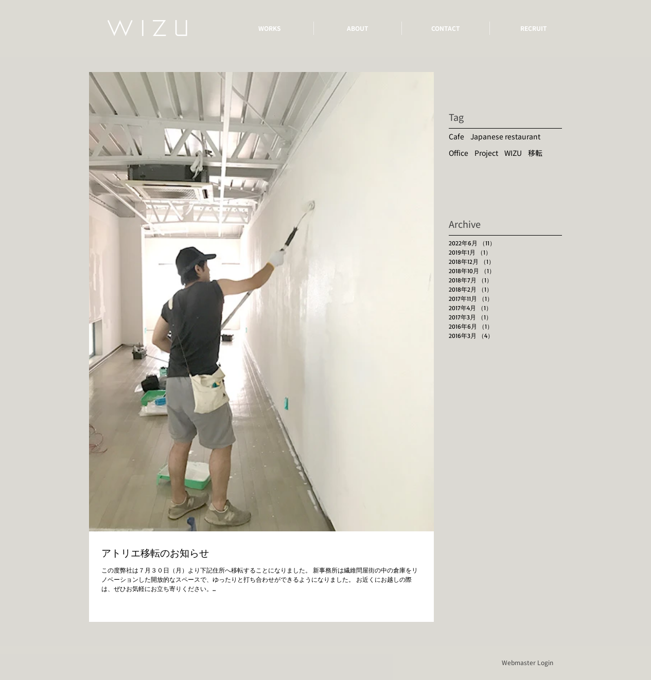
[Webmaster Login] (527, 662)
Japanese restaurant (505, 136)
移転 (535, 153)
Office (458, 153)
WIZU (513, 153)
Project (486, 153)
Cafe (456, 136)
